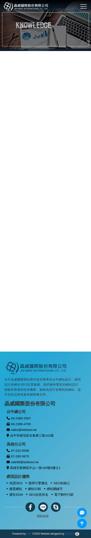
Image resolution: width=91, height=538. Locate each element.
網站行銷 (34, 489)
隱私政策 (43, 516)
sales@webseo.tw (22, 430)
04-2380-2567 (19, 418)
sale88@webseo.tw (22, 462)
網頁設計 (70, 533)
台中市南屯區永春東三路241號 (30, 435)
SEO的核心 (62, 483)
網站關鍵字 (55, 489)
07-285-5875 (18, 456)
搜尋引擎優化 (38, 483)
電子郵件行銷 (63, 494)
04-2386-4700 (19, 424)
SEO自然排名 (38, 494)
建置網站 (15, 489)
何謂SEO (16, 483)
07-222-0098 (18, 450)
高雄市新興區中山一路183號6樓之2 (33, 468)
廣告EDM (16, 494)
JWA (29, 533)
